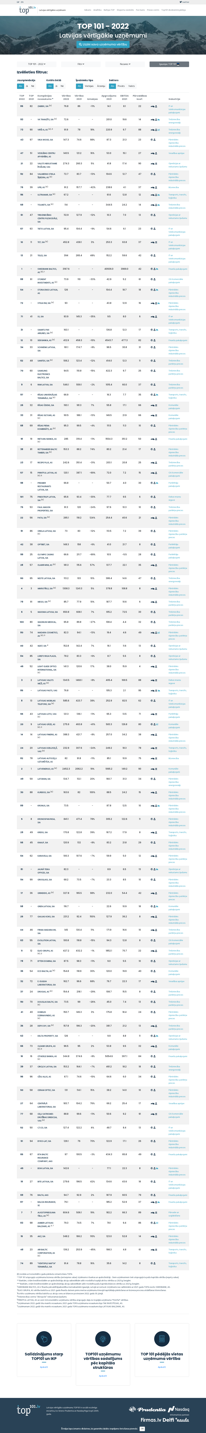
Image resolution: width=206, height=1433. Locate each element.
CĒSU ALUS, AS (44, 1077)
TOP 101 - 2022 (36, 64)
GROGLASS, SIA (45, 880)
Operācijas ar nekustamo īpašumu (178, 165)
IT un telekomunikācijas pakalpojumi (177, 109)
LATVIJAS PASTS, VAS (47, 690)
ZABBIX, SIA (43, 106)
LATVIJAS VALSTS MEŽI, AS (46, 682)
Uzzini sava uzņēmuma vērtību (103, 44)
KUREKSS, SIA (44, 792)
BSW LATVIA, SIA (45, 1168)
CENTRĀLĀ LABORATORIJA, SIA (47, 1105)
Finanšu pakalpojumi (178, 269)
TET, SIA (41, 242)
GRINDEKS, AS (44, 893)
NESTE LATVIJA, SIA (46, 578)
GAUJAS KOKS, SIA (46, 917)
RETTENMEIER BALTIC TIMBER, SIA (47, 451)
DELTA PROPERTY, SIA (48, 1036)
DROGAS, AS (43, 992)
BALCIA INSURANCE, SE (47, 1203)
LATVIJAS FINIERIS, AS (47, 735)
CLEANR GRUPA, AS (47, 1046)
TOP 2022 (22, 97)
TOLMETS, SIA (44, 205)
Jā (27, 86)
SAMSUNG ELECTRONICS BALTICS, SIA (44, 374)
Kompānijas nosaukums (45, 97)
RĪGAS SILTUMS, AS (46, 415)
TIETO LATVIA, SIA (46, 229)
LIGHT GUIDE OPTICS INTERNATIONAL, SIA (47, 668)
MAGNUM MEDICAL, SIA (47, 623)
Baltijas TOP (109, 10)
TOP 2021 (31, 97)
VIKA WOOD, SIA (45, 140)
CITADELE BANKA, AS (47, 1056)
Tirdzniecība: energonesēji (175, 121)
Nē (32, 86)
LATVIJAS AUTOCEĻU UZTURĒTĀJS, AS (47, 760)
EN (22, 2)
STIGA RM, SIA (44, 303)
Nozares (125, 64)
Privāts (121, 86)
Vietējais (89, 86)
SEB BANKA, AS (45, 340)
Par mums (140, 10)
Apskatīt (44, 1367)
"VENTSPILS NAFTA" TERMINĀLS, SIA (47, 1265)
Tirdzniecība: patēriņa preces (176, 362)
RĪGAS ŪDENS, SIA (46, 405)
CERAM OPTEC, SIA (46, 1090)
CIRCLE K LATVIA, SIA (47, 1067)
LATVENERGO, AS (46, 769)
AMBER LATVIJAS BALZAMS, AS (45, 1224)
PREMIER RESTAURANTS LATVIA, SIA (44, 486)
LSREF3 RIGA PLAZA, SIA (47, 657)
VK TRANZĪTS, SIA (46, 119)
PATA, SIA (42, 518)
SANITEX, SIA (43, 361)
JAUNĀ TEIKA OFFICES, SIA (44, 871)
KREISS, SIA (43, 832)
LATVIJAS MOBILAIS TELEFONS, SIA (47, 702)
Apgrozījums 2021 (108, 97)
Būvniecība (174, 187)
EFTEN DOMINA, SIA (47, 961)
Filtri (81, 64)
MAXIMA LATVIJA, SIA (48, 612)
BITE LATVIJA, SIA (45, 1182)
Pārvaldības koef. (140, 97)
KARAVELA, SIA (45, 856)
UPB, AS (41, 187)
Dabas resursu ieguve (175, 498)
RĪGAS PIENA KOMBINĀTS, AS (45, 427)
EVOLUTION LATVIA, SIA (47, 942)
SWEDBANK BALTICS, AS (47, 270)
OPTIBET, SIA (43, 544)
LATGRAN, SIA (44, 779)
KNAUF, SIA (43, 843)
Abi (20, 86)
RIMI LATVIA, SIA (45, 385)
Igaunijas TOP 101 (169, 64)
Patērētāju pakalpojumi (174, 484)
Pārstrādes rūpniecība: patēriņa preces (178, 429)
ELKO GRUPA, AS (45, 951)
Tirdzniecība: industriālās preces (177, 206)
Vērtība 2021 (79, 97)
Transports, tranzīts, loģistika (178, 196)
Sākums (87, 10)
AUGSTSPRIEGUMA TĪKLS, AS (46, 1214)
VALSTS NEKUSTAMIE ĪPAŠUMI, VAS (47, 165)
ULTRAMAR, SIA (45, 195)
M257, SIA (42, 646)
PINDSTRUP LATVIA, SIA (47, 498)
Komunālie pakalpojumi (174, 407)
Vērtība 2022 (66, 97)
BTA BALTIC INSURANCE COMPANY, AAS (45, 1158)
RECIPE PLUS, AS (45, 463)
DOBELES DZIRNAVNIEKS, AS (46, 1014)
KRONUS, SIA (43, 806)
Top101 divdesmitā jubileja (173, 10)
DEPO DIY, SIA (44, 1026)
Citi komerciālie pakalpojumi (176, 281)
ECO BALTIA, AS (45, 971)
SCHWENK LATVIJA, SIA (46, 349)
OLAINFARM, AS (45, 565)
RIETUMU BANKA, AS (47, 439)
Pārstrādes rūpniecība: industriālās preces (177, 143)
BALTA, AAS (43, 1195)
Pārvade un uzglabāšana (174, 1214)
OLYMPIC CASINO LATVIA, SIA (46, 556)
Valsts (131, 86)
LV (18, 2)
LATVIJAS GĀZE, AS (46, 724)
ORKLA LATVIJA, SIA (47, 531)
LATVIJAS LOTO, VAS (47, 714)
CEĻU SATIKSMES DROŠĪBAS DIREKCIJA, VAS (47, 1117)
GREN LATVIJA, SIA (46, 906)
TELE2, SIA (42, 255)
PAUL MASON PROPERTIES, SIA (45, 509)
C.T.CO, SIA (42, 1128)
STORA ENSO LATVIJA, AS (48, 291)
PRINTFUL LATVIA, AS (47, 473)
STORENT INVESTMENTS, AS (46, 281)
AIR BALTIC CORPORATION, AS (46, 1251)
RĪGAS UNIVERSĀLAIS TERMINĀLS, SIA (47, 396)
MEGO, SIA (42, 602)
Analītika (97, 10)
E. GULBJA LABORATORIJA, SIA (47, 983)
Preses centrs (153, 10)
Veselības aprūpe (176, 153)
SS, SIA (41, 316)
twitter (184, 2)
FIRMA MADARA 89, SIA (47, 931)
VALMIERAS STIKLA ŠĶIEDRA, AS (46, 175)
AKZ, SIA (41, 1236)
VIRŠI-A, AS (43, 130)
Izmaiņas (92, 99)
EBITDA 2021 (124, 97)
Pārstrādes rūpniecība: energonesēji (175, 782)
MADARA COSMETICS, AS (48, 634)
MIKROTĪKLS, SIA (45, 588)
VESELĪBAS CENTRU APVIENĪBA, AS (46, 155)
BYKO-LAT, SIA (44, 1141)
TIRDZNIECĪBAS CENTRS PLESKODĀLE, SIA (48, 218)
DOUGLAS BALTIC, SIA (48, 1002)
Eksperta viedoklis (125, 10)
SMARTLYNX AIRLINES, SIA (43, 331)
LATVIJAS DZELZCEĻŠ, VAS (47, 749)
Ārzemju (101, 86)
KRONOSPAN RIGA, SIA (46, 820)
